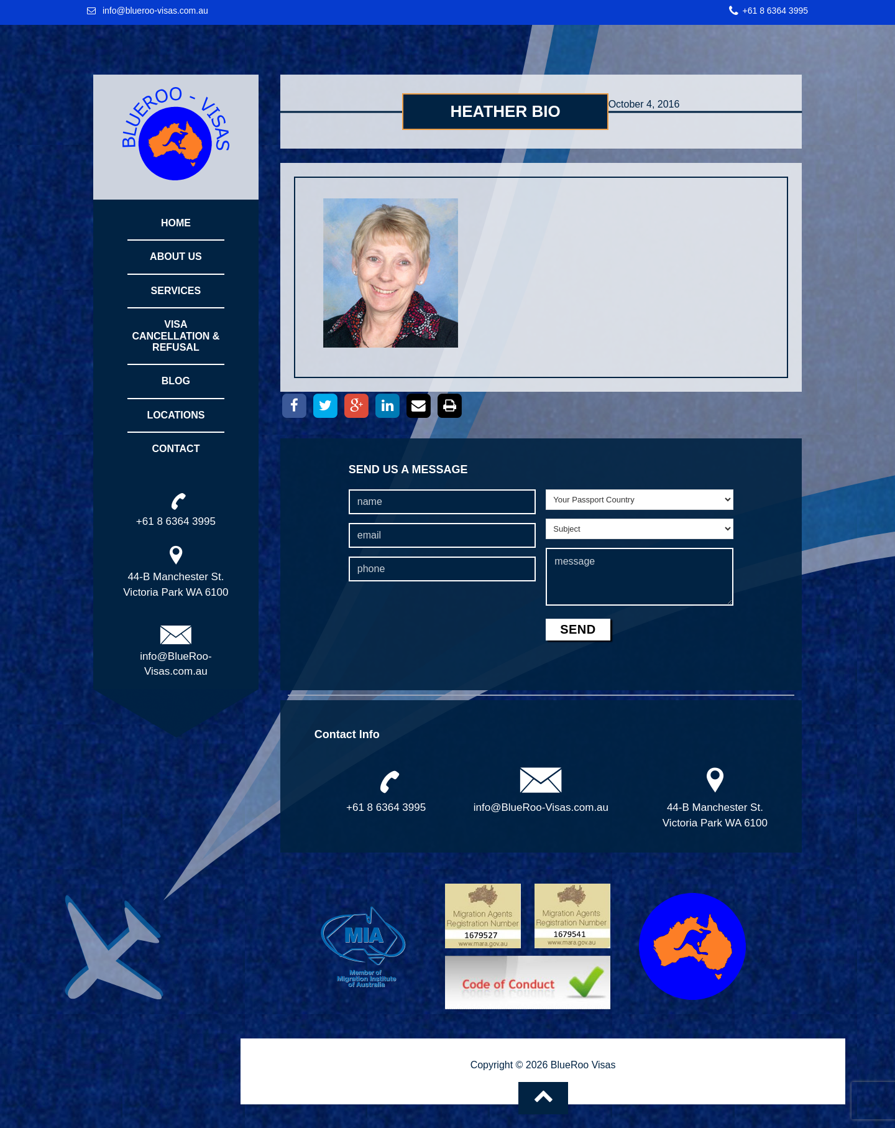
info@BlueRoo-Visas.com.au (541, 807)
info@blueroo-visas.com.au (155, 11)
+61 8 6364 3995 (776, 11)
